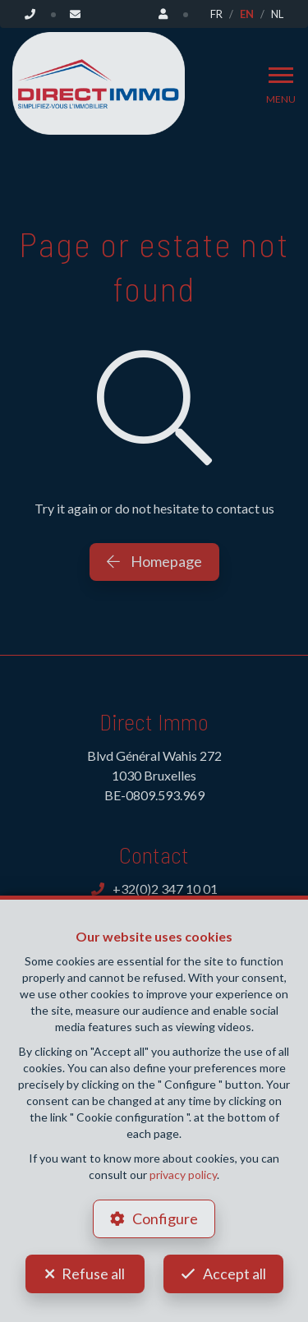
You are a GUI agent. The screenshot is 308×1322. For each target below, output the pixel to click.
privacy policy (183, 1175)
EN (247, 14)
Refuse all (93, 1273)
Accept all (234, 1273)
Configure (165, 1218)
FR (216, 14)
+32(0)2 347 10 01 (154, 888)
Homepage (154, 561)
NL (277, 14)
